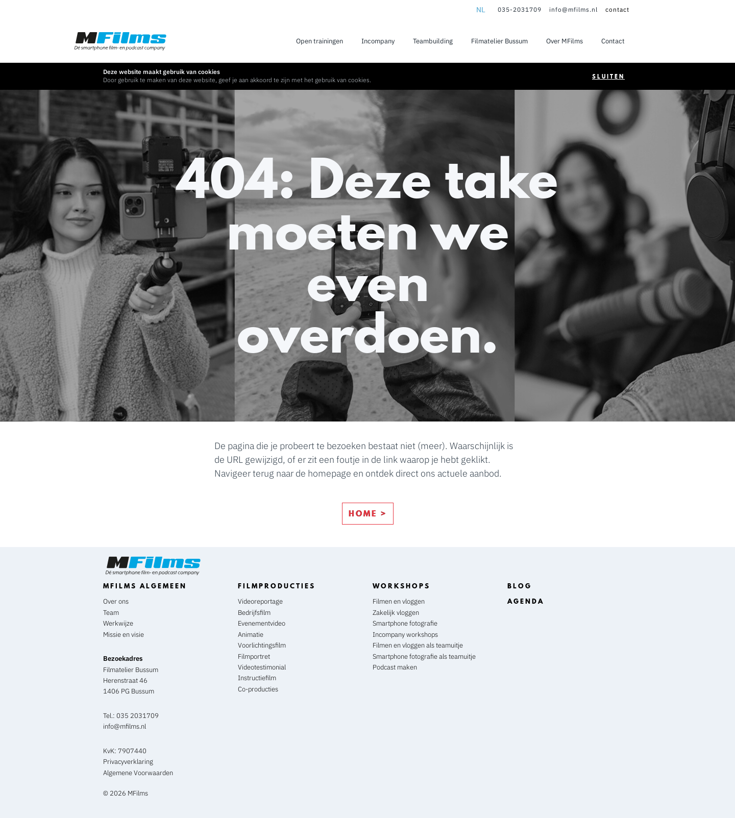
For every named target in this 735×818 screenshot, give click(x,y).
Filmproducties (276, 585)
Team (111, 612)
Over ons (116, 601)
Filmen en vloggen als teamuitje (418, 645)
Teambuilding (433, 41)
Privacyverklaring (128, 761)
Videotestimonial (262, 667)
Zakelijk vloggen (397, 612)
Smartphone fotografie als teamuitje (424, 656)
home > (368, 513)
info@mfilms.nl (573, 9)
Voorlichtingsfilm (262, 645)
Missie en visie (123, 634)
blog (519, 585)
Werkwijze (118, 623)
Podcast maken (396, 667)
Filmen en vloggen (399, 601)
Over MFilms (564, 41)
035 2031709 (137, 715)
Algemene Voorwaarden (138, 773)
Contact (613, 41)
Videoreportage (260, 601)
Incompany (378, 41)
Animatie (250, 634)
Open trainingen (319, 41)
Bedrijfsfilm (254, 612)
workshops (401, 585)
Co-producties (258, 689)
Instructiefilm (257, 678)
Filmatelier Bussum (499, 41)
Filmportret (254, 656)
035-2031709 (520, 9)
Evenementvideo (261, 623)
